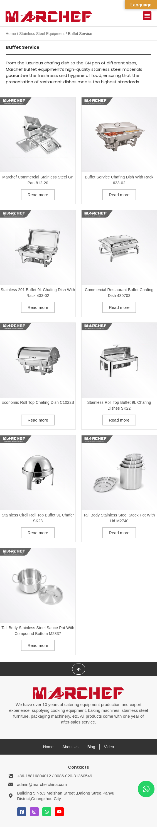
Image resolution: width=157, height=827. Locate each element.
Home (11, 33)
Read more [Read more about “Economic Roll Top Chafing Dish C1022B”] (38, 420)
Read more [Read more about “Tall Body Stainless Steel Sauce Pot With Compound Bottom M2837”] (38, 645)
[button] (147, 15)
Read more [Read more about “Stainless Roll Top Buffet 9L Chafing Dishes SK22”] (119, 420)
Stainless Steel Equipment (42, 33)
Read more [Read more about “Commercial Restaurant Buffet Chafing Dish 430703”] (119, 307)
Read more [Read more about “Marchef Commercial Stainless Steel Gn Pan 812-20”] (38, 194)
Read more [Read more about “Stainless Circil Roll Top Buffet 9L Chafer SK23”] (38, 532)
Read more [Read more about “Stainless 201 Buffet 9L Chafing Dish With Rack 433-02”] (38, 307)
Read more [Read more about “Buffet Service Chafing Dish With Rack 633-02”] (119, 194)
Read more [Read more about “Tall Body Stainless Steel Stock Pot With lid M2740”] (119, 532)
